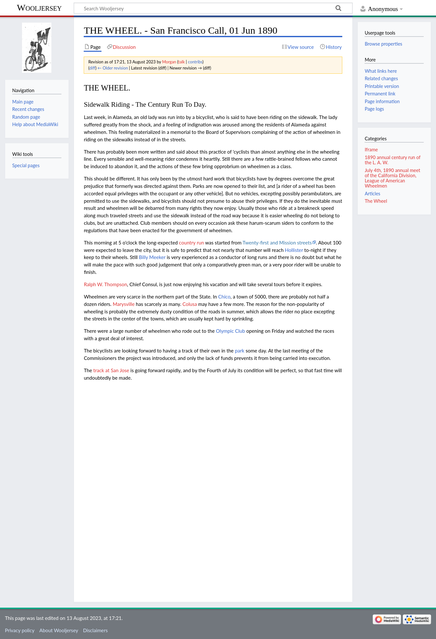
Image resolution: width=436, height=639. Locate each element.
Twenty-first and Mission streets (277, 242)
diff (92, 67)
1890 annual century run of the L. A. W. (392, 160)
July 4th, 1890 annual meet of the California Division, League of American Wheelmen (392, 178)
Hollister (294, 250)
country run (191, 242)
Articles (372, 193)
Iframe (371, 149)
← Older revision (113, 67)
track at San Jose (111, 370)
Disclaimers (95, 630)
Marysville (124, 304)
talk (181, 61)
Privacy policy (19, 630)
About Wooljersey (58, 630)
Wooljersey (39, 8)
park (239, 350)
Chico (224, 296)
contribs (195, 61)
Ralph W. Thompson (105, 284)
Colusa (190, 304)
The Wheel (376, 201)
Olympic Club (230, 331)
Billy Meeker (152, 257)
